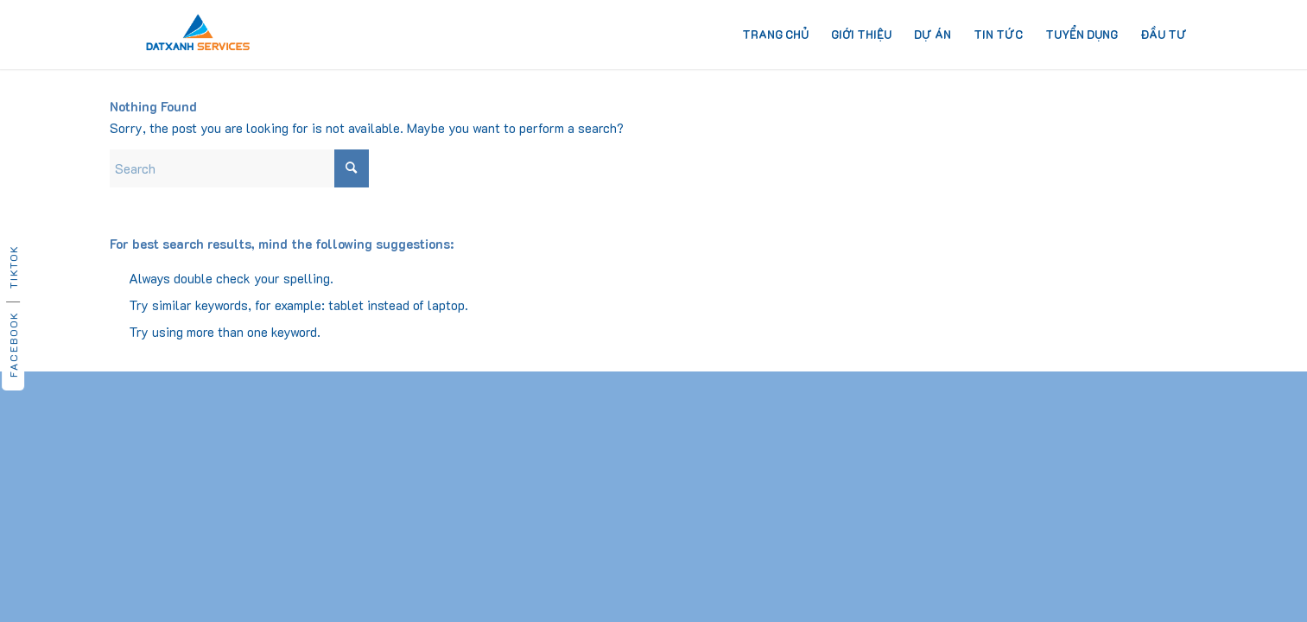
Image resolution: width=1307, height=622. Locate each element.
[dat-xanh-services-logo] (198, 34)
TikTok (13, 266)
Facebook (13, 344)
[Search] (239, 168)
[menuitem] (775, 34)
